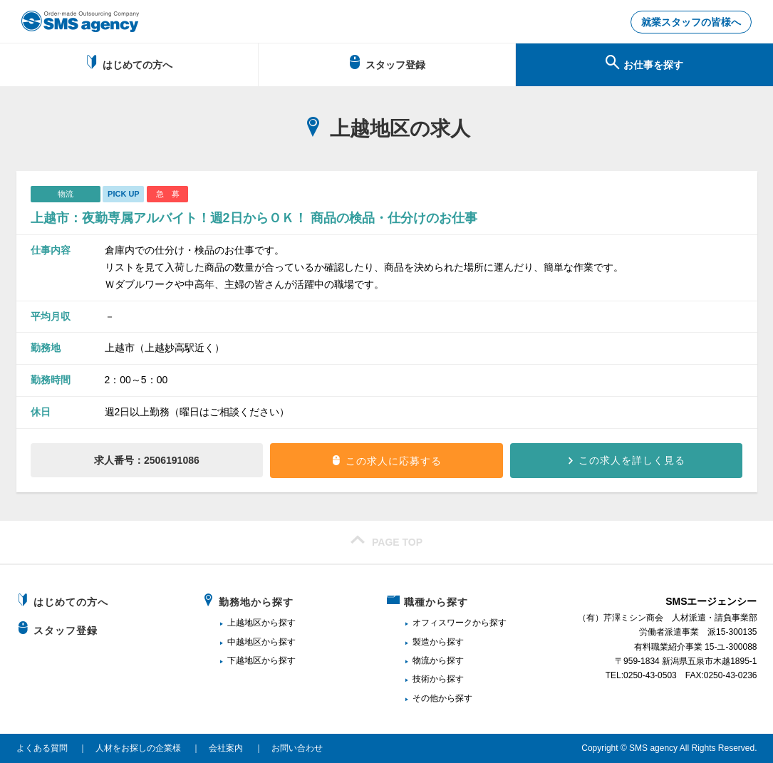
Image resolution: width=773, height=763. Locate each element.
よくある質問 (42, 748)
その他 (425, 698)
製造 (421, 642)
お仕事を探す (644, 63)
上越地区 (244, 623)
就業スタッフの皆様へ (691, 22)
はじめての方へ (128, 63)
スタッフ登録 (386, 63)
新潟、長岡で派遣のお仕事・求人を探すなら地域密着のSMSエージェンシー (80, 21)
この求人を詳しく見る (632, 460)
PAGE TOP (386, 540)
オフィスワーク (442, 623)
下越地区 (244, 660)
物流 (421, 660)
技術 (421, 679)
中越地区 (244, 642)
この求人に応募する (394, 461)
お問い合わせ (297, 748)
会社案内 (226, 748)
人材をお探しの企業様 (138, 748)
